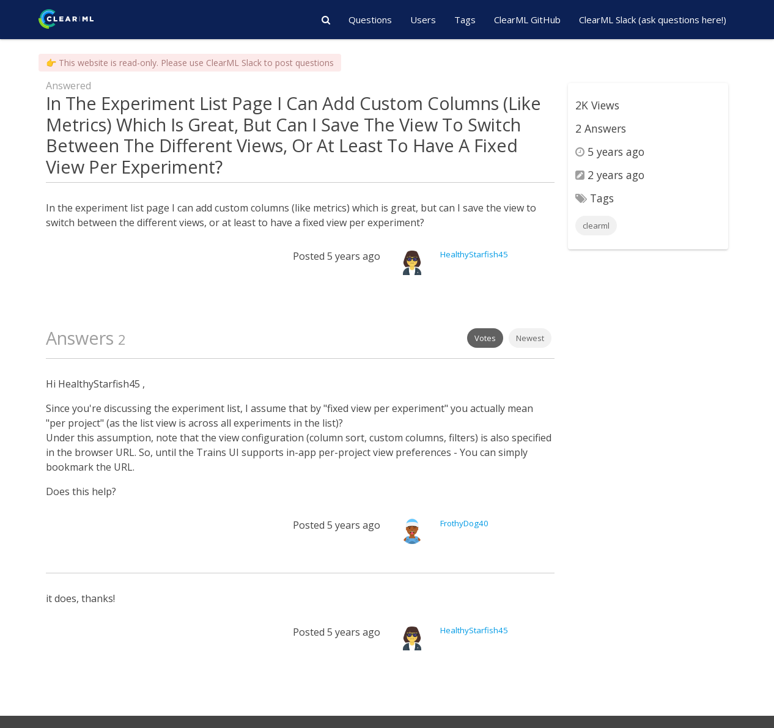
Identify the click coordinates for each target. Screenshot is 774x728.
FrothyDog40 (464, 523)
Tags (465, 19)
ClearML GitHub (527, 19)
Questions (370, 19)
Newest (530, 338)
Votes (485, 338)
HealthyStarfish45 (474, 254)
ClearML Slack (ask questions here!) (652, 19)
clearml (596, 225)
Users (423, 19)
